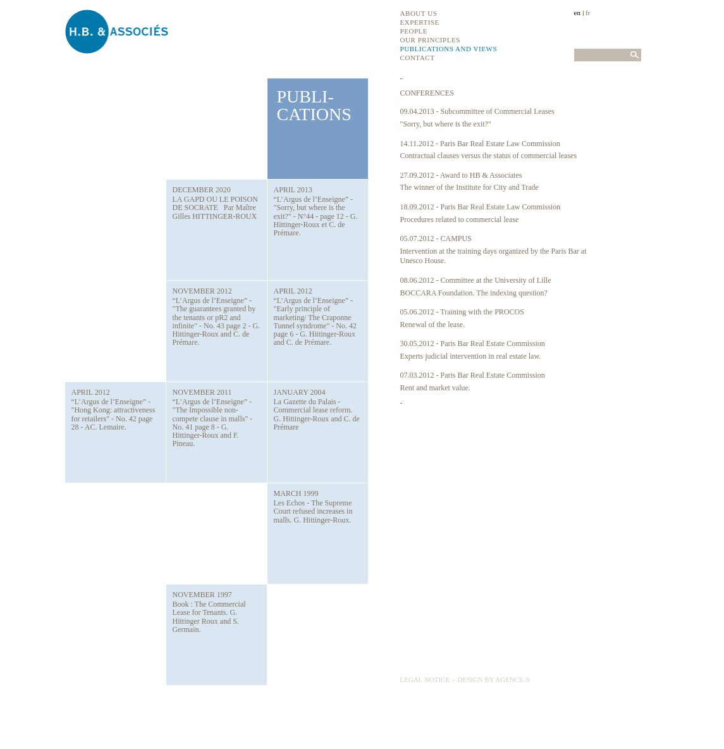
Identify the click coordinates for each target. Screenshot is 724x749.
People (414, 31)
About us (419, 13)
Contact (417, 57)
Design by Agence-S (493, 679)
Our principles (430, 40)
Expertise (419, 22)
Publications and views (449, 49)
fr (588, 12)
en (577, 12)
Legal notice (425, 679)
